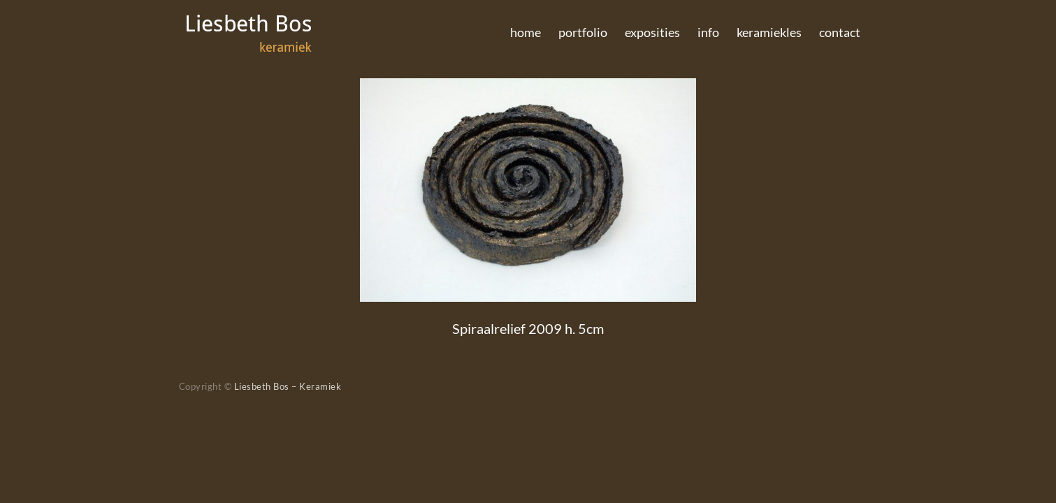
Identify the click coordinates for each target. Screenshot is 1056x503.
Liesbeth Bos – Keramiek (288, 386)
